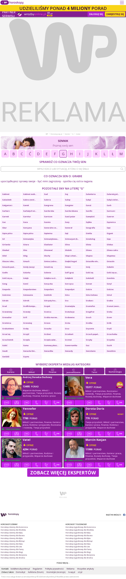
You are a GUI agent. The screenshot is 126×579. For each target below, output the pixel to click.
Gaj (66, 194)
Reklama (70, 568)
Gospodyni (70, 289)
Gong (4, 283)
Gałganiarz (7, 205)
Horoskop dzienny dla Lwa (11, 546)
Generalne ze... (50, 227)
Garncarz (111, 211)
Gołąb (25, 278)
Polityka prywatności (54, 568)
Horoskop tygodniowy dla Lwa (78, 546)
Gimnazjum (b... (72, 239)
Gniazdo (110, 261)
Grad (4, 306)
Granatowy (7, 312)
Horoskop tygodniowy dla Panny (78, 549)
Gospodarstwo (29, 289)
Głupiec (89, 255)
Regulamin (37, 568)
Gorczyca (69, 283)
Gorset (89, 283)
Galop (67, 199)
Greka (109, 312)
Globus (110, 244)
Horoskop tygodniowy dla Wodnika (80, 530)
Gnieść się (48, 267)
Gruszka (47, 328)
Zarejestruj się (115, 14)
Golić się (89, 272)
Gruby (26, 328)
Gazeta (47, 222)
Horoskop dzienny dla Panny (12, 549)
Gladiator (48, 244)
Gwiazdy (69, 351)
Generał (68, 227)
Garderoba (49, 211)
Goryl (109, 283)
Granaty (26, 312)
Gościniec (6, 295)
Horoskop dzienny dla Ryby (12, 533)
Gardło (89, 211)
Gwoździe (111, 351)
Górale (5, 300)
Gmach (26, 261)
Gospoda (6, 289)
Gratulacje (70, 312)
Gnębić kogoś (71, 261)
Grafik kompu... (29, 306)
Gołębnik (69, 278)
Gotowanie (28, 295)
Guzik (109, 345)
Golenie (47, 272)
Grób (109, 323)
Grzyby (89, 340)
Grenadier (7, 317)
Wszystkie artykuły (85, 568)
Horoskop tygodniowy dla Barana (79, 535)
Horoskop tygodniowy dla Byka (78, 538)
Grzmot (68, 340)
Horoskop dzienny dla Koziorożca (14, 527)
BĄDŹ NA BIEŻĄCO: (115, 515)
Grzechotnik (7, 340)
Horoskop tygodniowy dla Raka (78, 544)
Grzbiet (47, 334)
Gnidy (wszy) (29, 267)
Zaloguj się (96, 14)
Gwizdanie (91, 351)
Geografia (90, 227)
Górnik (26, 300)
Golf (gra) (69, 272)
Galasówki (7, 199)
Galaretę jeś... (113, 194)
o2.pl (80, 572)
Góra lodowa (92, 295)
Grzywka (111, 340)
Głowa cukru (112, 250)
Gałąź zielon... (113, 199)
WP (47, 134)
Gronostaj (27, 323)
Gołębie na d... (50, 278)
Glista (88, 244)
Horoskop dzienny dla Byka (12, 538)
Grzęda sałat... (50, 340)
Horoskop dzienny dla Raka (12, 544)
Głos (25, 250)
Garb (109, 205)
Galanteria (91, 194)
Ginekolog (90, 239)
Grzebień (69, 334)
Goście (89, 289)
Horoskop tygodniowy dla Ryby (78, 533)
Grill (25, 317)
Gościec (110, 289)
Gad (46, 194)
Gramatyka (70, 306)
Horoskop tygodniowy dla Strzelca (79, 558)
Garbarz (6, 211)
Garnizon (48, 216)
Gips (109, 239)
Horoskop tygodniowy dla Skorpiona (80, 555)
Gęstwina (48, 233)
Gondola (110, 278)
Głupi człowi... (71, 255)
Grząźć (26, 334)
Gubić (4, 345)
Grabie (110, 300)
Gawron (110, 216)
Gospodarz (49, 289)
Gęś (66, 233)
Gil (3, 239)
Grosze (47, 323)
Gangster (69, 205)
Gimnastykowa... (51, 239)
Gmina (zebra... (51, 261)
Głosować (48, 250)
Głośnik (68, 250)
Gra (66, 300)
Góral (109, 295)
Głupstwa (111, 255)
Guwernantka (71, 345)
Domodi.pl (20, 572)
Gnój (88, 267)
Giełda (89, 233)
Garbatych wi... (29, 211)
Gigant (110, 233)
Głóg (25, 255)
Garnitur (27, 216)
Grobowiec (70, 317)
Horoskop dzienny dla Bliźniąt (13, 541)
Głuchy (47, 255)
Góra (67, 295)
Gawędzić (90, 216)
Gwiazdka (48, 351)
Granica (47, 312)
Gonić (25, 283)
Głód (4, 255)
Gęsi (109, 227)
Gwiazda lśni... (29, 351)
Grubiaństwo (8, 328)
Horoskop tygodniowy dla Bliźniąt (79, 541)
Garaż (88, 205)
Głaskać (5, 250)
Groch (88, 317)
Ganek (26, 205)
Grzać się (6, 334)
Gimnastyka (28, 239)
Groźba (89, 323)
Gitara (26, 244)
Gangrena (48, 205)
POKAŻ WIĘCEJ (63, 563)
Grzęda (26, 340)
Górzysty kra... (50, 300)
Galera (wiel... (29, 199)
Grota (67, 323)
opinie (30, 382)
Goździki (48, 295)
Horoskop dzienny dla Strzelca (13, 558)
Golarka (26, 272)
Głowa (89, 250)
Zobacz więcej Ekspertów (63, 472)
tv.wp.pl (71, 572)
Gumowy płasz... (51, 345)
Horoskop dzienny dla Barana (13, 535)
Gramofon (90, 306)
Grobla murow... (51, 317)
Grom (109, 317)
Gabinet (5, 194)
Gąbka (89, 222)
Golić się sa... (112, 272)
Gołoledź (90, 278)
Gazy (67, 222)
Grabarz (89, 300)
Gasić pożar (70, 216)
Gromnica (6, 323)
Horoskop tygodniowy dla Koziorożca (81, 527)
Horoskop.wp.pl (56, 134)
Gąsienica (111, 222)
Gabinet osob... (29, 194)
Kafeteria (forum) (36, 572)
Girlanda (6, 244)
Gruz (67, 328)
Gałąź (88, 199)
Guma (25, 345)
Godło (5, 272)
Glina (67, 244)
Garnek (5, 216)
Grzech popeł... (92, 334)
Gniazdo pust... (8, 267)
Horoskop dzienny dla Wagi (12, 552)
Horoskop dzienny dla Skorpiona (14, 555)
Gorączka (48, 283)
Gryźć (109, 328)
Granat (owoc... (113, 306)
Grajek (47, 306)
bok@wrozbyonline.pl (20, 568)
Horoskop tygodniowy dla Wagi (78, 552)
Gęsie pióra (7, 233)
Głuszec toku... (8, 261)
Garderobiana (71, 211)
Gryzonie (90, 328)
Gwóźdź (5, 356)
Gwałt (5, 351)
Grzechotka (112, 334)
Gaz (4, 222)
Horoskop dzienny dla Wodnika (13, 530)
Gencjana (27, 227)
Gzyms (26, 356)
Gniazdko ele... (92, 261)
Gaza (25, 222)
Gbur (4, 227)
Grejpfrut (90, 312)
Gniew (68, 267)
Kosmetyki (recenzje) (56, 572)
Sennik (67, 134)
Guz (87, 345)
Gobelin (110, 267)
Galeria (47, 199)
